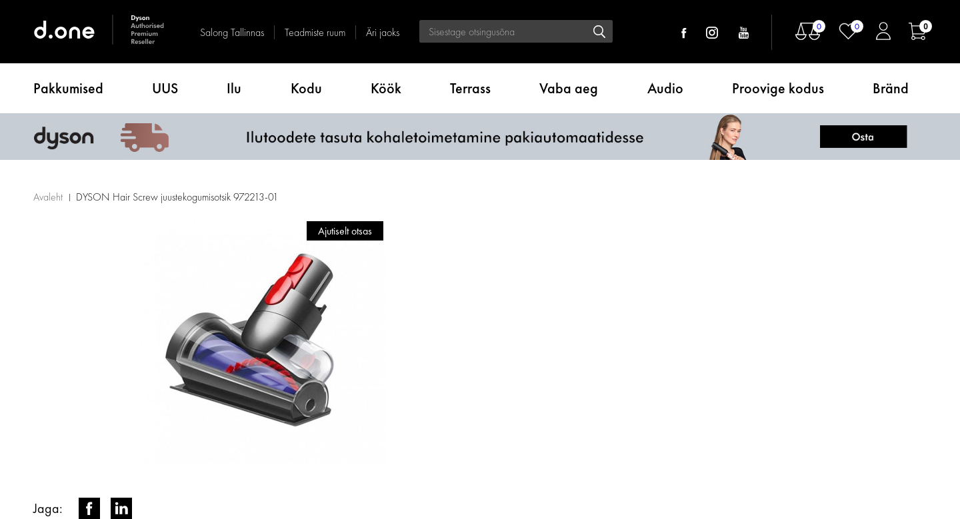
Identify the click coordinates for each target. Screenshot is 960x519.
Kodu (306, 88)
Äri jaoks (382, 32)
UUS (165, 88)
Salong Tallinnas (232, 32)
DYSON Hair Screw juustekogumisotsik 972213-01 (177, 197)
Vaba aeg (568, 88)
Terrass (470, 88)
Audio (665, 88)
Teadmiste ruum (315, 32)
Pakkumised (68, 88)
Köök (386, 88)
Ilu (234, 88)
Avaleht (48, 197)
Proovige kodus (778, 88)
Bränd (891, 88)
